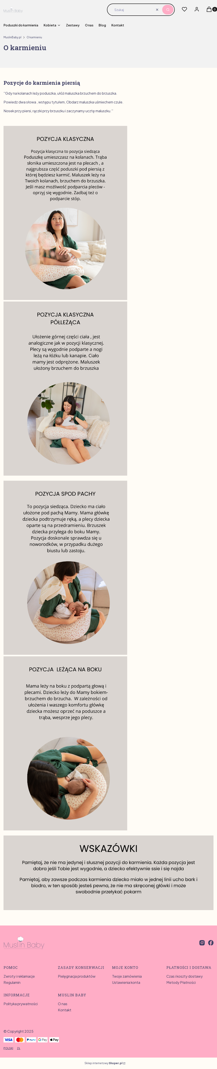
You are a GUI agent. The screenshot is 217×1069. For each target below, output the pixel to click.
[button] (167, 10)
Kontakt (64, 1010)
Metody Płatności (181, 982)
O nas (62, 1003)
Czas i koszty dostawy (184, 976)
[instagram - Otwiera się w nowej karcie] (202, 943)
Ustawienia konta (126, 982)
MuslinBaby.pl (12, 37)
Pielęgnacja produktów (77, 976)
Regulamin (12, 982)
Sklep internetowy (103, 1063)
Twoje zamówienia (127, 976)
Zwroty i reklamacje (19, 976)
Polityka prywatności (21, 1003)
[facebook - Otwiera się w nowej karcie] (210, 943)
